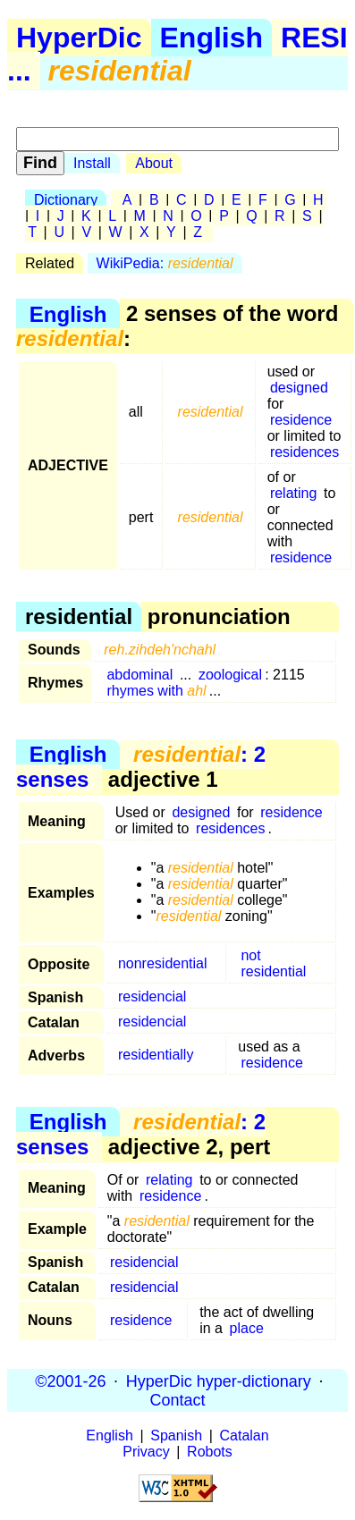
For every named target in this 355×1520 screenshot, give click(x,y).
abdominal (139, 674)
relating (293, 493)
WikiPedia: (165, 263)
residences (304, 452)
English (212, 37)
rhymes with (156, 690)
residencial (152, 996)
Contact (177, 1399)
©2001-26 (70, 1380)
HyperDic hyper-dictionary (218, 1380)
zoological (230, 674)
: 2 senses (141, 766)
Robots (209, 1451)
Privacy (146, 1451)
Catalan (244, 1435)
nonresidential (162, 963)
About (154, 163)
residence (301, 419)
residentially (155, 1054)
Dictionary (65, 199)
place (247, 1328)
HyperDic (79, 37)
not (250, 955)
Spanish (176, 1435)
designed (299, 387)
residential (273, 971)
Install (92, 163)
